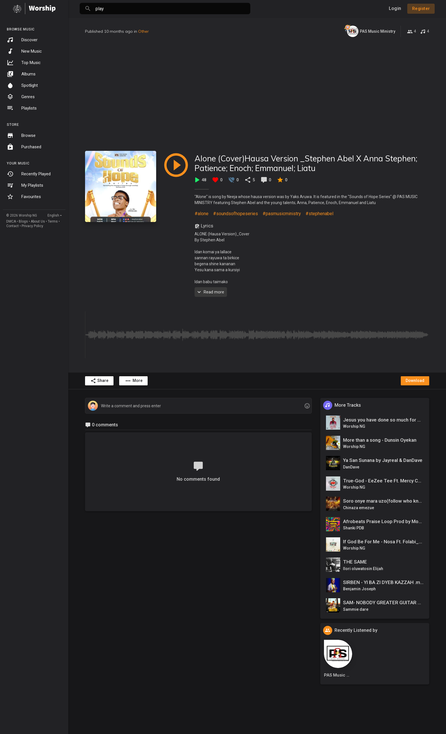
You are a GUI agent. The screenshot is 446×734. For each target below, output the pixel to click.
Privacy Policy (32, 226)
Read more (210, 292)
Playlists (22, 108)
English (53, 215)
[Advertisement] (257, 94)
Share (99, 381)
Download (415, 380)
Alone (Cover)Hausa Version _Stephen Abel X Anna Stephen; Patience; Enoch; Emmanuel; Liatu (306, 163)
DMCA (11, 221)
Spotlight (22, 85)
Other (143, 31)
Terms (53, 221)
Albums (21, 74)
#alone (201, 213)
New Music (24, 51)
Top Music (24, 62)
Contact (12, 226)
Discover (22, 39)
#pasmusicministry (282, 213)
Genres (21, 96)
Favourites (24, 196)
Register (421, 8)
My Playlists (25, 185)
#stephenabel (319, 213)
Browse (21, 135)
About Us (38, 221)
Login (395, 8)
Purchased (24, 146)
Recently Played (29, 173)
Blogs (23, 221)
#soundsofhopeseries (235, 213)
